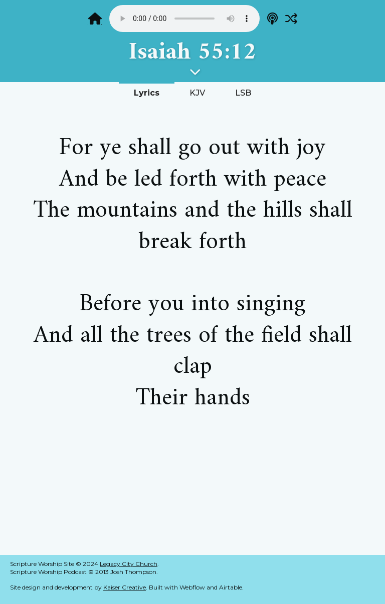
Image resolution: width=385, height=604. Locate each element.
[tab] (146, 92)
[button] (192, 71)
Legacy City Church (128, 563)
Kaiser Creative (124, 587)
